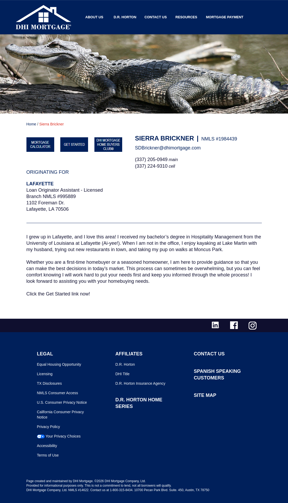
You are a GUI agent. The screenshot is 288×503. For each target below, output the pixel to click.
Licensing (45, 374)
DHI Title (122, 374)
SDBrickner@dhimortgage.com (167, 148)
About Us (94, 17)
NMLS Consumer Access (57, 393)
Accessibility (47, 446)
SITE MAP (205, 395)
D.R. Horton (125, 17)
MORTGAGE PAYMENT (225, 17)
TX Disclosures (49, 383)
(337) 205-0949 (151, 159)
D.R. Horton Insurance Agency (140, 383)
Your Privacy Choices (63, 436)
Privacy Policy (48, 427)
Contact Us (155, 17)
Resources (186, 17)
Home (31, 124)
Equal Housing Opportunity (59, 364)
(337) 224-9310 (151, 166)
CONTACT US (209, 353)
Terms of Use (48, 455)
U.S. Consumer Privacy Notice (62, 402)
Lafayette (40, 183)
